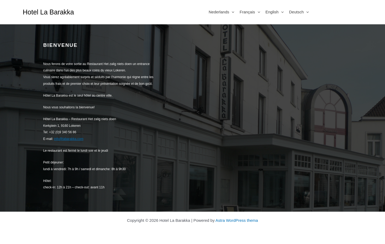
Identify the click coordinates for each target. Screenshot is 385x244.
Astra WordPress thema (236, 220)
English (274, 12)
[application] (231, 12)
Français (250, 12)
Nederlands (221, 12)
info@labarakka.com (68, 139)
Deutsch (299, 12)
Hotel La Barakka (48, 12)
